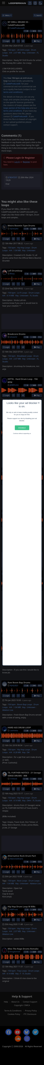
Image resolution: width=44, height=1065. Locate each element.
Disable (22, 428)
